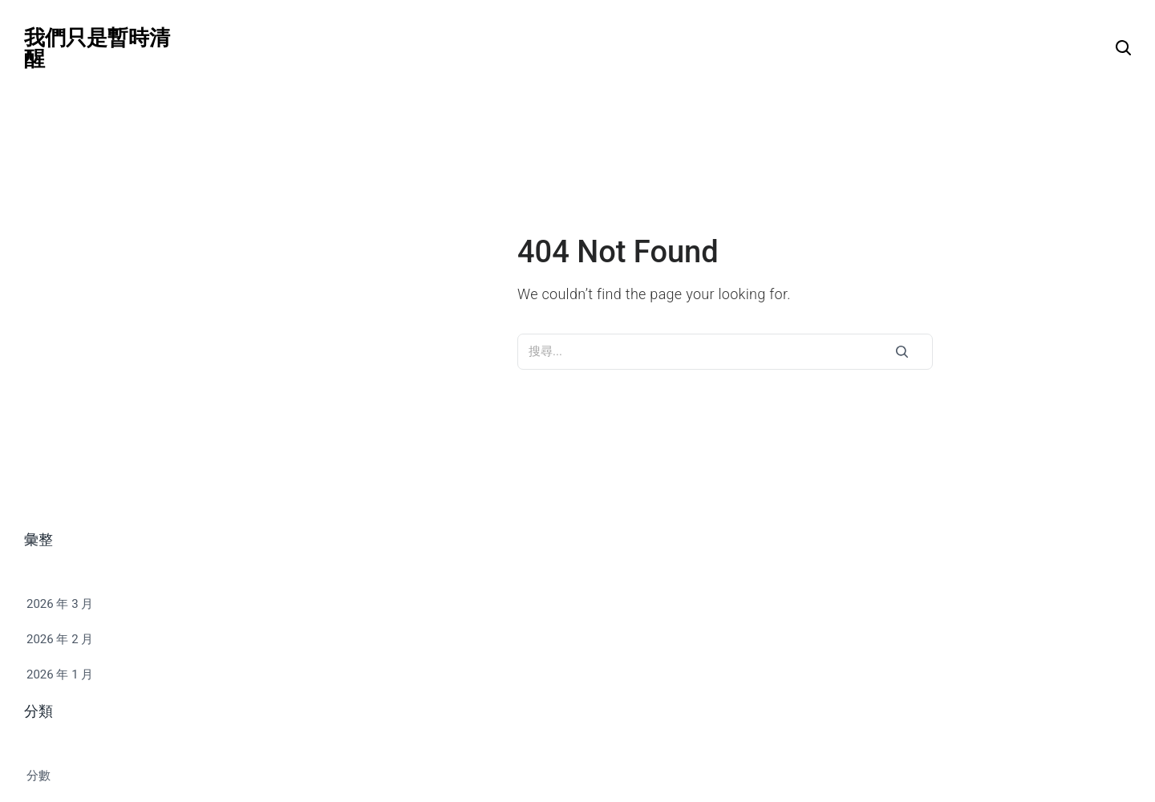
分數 (38, 775)
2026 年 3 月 (59, 604)
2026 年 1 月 (59, 674)
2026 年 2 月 (59, 639)
